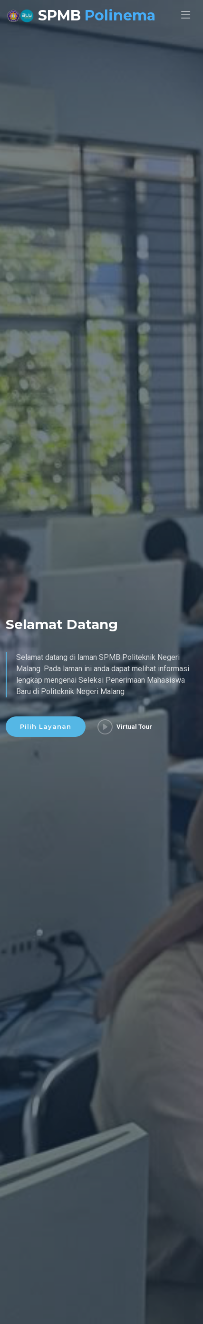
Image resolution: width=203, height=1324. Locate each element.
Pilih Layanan (45, 727)
